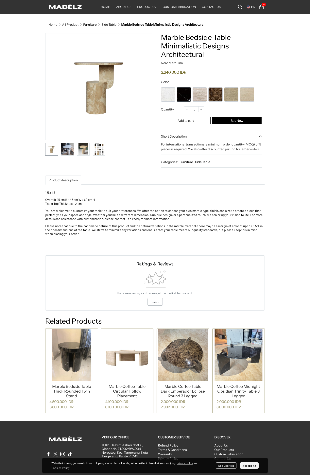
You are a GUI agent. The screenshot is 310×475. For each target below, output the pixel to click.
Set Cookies (226, 465)
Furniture (90, 24)
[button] (240, 7)
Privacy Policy (185, 463)
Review (155, 302)
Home (52, 24)
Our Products (224, 450)
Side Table (108, 24)
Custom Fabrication (228, 454)
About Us (221, 445)
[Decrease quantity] (187, 109)
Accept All (249, 465)
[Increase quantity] (201, 109)
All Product (70, 24)
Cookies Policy (60, 467)
